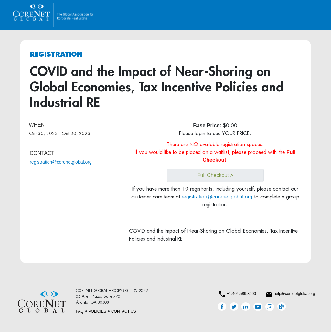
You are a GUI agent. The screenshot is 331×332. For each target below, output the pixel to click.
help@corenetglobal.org (294, 293)
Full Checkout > (215, 175)
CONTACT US (123, 311)
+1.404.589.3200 (241, 293)
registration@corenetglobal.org (61, 162)
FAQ (80, 311)
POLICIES (97, 311)
